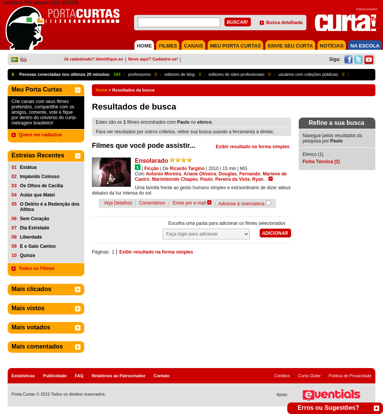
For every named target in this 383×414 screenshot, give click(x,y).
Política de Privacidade (350, 375)
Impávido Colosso (39, 176)
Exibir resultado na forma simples (253, 146)
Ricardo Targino (187, 168)
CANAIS (193, 46)
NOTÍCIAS (332, 46)
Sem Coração (34, 218)
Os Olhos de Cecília (41, 185)
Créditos (282, 375)
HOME (144, 46)
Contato (162, 375)
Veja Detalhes (118, 203)
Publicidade (55, 375)
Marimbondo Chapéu (175, 179)
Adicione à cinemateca (241, 203)
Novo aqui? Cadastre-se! (153, 59)
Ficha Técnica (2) (321, 161)
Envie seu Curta (290, 46)
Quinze (27, 255)
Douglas (228, 174)
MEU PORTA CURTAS (235, 46)
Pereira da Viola (232, 179)
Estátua (28, 167)
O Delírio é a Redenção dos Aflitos (49, 206)
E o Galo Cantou (38, 246)
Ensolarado (151, 160)
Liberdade (31, 237)
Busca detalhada (284, 22)
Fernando (249, 174)
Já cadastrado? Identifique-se (93, 59)
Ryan (258, 179)
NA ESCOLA (365, 46)
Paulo (206, 179)
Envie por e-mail (189, 203)
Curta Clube (309, 375)
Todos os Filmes (37, 268)
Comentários (152, 203)
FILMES (168, 46)
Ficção (151, 168)
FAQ (79, 375)
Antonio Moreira (163, 174)
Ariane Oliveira (199, 174)
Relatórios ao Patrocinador (119, 375)
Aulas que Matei (37, 195)
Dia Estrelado (34, 228)
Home (102, 90)
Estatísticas (23, 375)
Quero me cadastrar (40, 134)
